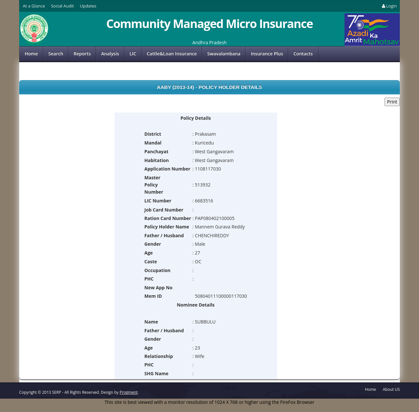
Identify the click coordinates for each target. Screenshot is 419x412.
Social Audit (62, 6)
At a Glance (34, 6)
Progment (129, 392)
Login (389, 6)
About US (391, 389)
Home (31, 53)
